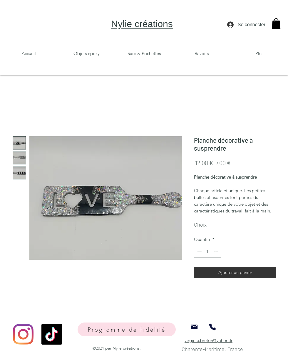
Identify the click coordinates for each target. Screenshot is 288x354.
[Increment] (216, 251)
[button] (276, 23)
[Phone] (212, 327)
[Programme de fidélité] (127, 329)
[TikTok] (51, 334)
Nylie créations (142, 24)
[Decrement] (199, 251)
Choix (200, 224)
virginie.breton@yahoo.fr (208, 340)
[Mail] (194, 327)
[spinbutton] (207, 251)
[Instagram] (23, 334)
